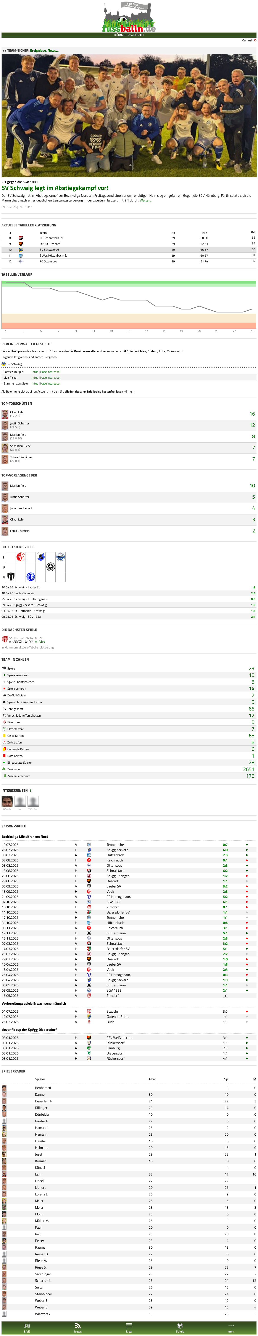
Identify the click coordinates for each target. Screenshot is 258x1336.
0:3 (253, 599)
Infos (35, 371)
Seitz (38, 1287)
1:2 (225, 875)
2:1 (253, 616)
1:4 (225, 1053)
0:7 (225, 844)
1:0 (225, 959)
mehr (230, 1328)
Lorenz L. (41, 1194)
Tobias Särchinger (21, 457)
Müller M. (42, 1220)
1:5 (225, 1042)
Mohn (39, 1214)
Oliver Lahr (17, 412)
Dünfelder (42, 1114)
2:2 (225, 953)
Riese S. (41, 1267)
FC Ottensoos (48, 261)
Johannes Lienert (21, 508)
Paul (38, 1227)
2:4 (253, 593)
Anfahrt (40, 641)
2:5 (225, 855)
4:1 (225, 901)
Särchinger (43, 1274)
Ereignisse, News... (44, 50)
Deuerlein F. (43, 1101)
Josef (38, 1154)
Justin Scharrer (19, 423)
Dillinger (41, 1107)
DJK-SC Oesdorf (50, 243)
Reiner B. (41, 1254)
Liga (129, 1328)
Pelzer (39, 1240)
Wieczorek (42, 1313)
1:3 (253, 587)
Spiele (180, 1328)
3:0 (225, 1011)
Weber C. (41, 1307)
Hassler (40, 1141)
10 (252, 485)
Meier (39, 1200)
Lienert (40, 1187)
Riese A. (41, 1260)
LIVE (27, 1328)
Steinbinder (43, 1294)
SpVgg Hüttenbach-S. (53, 255)
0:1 (225, 860)
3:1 (225, 927)
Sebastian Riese (20, 446)
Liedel (39, 1180)
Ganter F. (41, 1121)
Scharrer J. (42, 1280)
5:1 (225, 933)
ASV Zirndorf (21, 641)
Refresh (247, 40)
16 (252, 414)
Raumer (41, 1247)
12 (252, 425)
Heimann (41, 1147)
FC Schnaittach (49, 238)
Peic (38, 1234)
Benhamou (43, 1087)
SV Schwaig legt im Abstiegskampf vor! (55, 187)
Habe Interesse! (50, 371)
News (78, 1328)
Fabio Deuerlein (20, 530)
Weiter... (146, 200)
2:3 (225, 865)
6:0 (225, 849)
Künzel (40, 1167)
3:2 (225, 886)
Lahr (38, 1174)
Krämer (40, 1161)
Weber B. (41, 1300)
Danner (40, 1094)
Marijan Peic (18, 434)
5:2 (225, 896)
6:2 (225, 870)
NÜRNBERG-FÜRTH (129, 35)
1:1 (253, 610)
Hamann (41, 1127)
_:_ (225, 995)
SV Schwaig (47, 249)
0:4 (225, 922)
